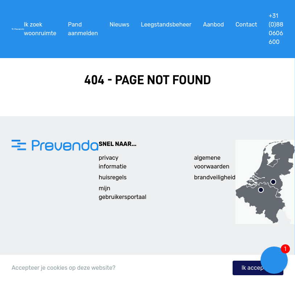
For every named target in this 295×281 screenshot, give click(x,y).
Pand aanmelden (83, 29)
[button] (274, 260)
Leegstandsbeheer (166, 24)
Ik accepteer (258, 267)
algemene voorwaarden (211, 162)
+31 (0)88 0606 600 (276, 28)
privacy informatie (113, 162)
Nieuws (119, 24)
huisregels (113, 177)
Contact (246, 24)
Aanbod (213, 24)
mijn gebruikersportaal (122, 192)
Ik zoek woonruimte (40, 29)
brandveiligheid (214, 177)
